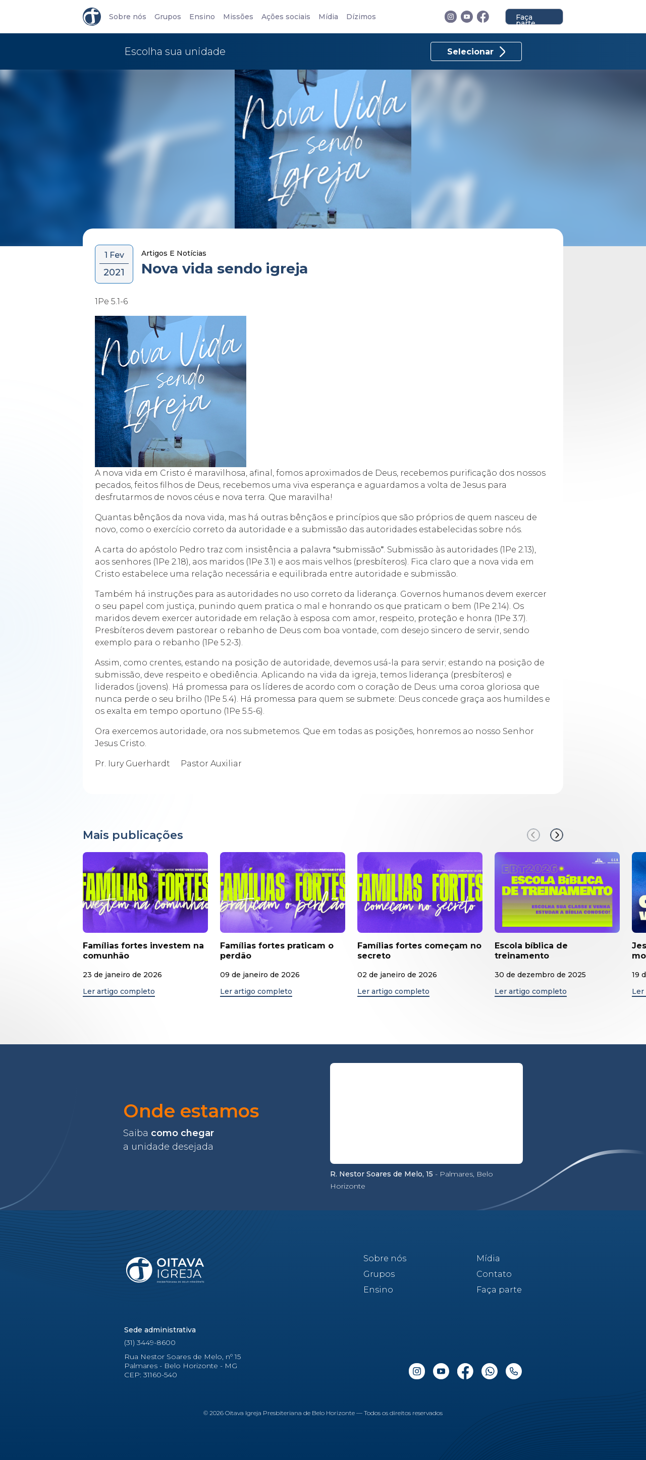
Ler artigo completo (119, 991)
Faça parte (525, 19)
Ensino (202, 17)
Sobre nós (127, 17)
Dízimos (361, 17)
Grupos (167, 17)
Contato (494, 1274)
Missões (238, 17)
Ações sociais (285, 17)
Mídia (328, 17)
